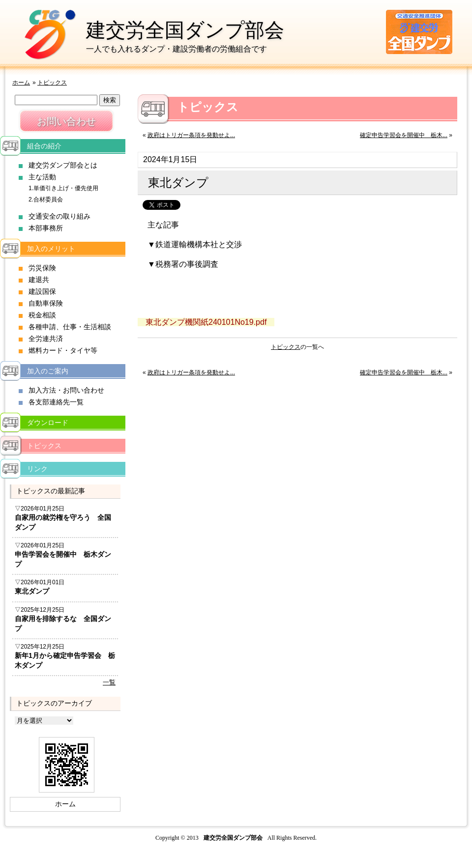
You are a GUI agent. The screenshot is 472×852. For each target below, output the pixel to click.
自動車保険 (46, 303)
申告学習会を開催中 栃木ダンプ (63, 559)
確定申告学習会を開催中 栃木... (403, 135)
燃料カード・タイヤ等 (63, 350)
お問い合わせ (66, 121)
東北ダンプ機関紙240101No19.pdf (206, 322)
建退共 (39, 280)
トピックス (52, 82)
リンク (37, 469)
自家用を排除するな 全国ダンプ (63, 623)
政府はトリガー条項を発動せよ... (191, 135)
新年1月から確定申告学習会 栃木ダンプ (65, 660)
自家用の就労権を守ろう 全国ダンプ (63, 522)
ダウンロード (47, 422)
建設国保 (42, 291)
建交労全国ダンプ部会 (185, 30)
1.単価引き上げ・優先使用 (63, 188)
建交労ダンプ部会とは (63, 165)
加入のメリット (51, 249)
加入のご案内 (47, 371)
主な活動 (42, 177)
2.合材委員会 (46, 199)
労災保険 (42, 268)
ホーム (21, 82)
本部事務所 (46, 228)
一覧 (109, 682)
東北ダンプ (32, 591)
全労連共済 (46, 338)
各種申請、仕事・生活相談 (70, 327)
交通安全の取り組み (59, 216)
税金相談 (42, 315)
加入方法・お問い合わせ (66, 390)
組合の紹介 (44, 146)
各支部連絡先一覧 (56, 402)
